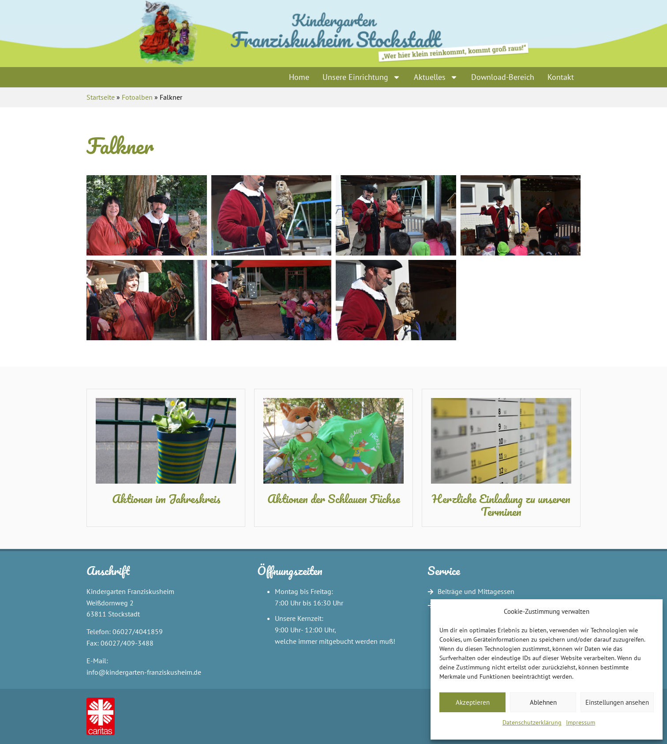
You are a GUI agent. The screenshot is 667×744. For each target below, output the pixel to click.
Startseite (100, 97)
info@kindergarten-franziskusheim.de (143, 672)
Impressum (580, 722)
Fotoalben (137, 97)
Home (299, 77)
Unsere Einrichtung (361, 77)
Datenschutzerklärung (532, 722)
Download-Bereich (502, 77)
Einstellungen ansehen (617, 702)
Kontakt (560, 77)
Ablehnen (543, 702)
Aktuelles (436, 77)
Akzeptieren (473, 702)
